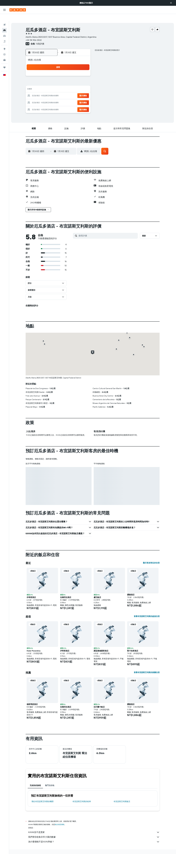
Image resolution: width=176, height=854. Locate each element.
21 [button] (58, 89)
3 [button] (77, 70)
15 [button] (65, 82)
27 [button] (52, 95)
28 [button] (58, 95)
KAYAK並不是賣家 (94, 825)
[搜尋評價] (107, 229)
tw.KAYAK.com (31, 848)
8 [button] (64, 76)
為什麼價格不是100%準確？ (94, 834)
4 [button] (83, 70)
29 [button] (65, 95)
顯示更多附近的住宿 (151, 556)
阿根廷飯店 (66, 848)
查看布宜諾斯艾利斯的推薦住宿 (147, 665)
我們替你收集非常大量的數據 (94, 830)
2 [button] (71, 70)
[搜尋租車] (4, 29)
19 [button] (46, 89)
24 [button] (77, 89)
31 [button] (77, 95)
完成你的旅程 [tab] (35, 778)
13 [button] (52, 82)
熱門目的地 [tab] (49, 778)
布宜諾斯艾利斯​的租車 (82, 794)
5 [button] (45, 76)
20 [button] (52, 89)
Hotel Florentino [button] (33, 644)
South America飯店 (52, 848)
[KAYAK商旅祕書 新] (4, 53)
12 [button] (46, 82)
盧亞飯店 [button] (97, 590)
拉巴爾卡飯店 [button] (99, 700)
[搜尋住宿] (4, 23)
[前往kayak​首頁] (17, 9)
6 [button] (52, 76)
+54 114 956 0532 (34, 33)
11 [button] (83, 76)
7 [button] (58, 76)
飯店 (40, 848)
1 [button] (64, 70)
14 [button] (58, 82)
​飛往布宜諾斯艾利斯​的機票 (43, 794)
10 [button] (77, 76)
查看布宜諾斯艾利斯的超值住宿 (147, 609)
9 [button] (71, 76)
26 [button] (46, 95)
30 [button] (71, 95)
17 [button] (77, 82)
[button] (171, 3)
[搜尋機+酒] (4, 34)
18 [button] (84, 82)
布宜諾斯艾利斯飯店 (122, 794)
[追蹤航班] (4, 47)
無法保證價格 (59, 818)
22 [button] (65, 89)
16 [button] (71, 82)
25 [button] (83, 89)
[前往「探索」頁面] (4, 42)
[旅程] (4, 60)
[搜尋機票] (4, 18)
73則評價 (40, 37)
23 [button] (71, 89)
